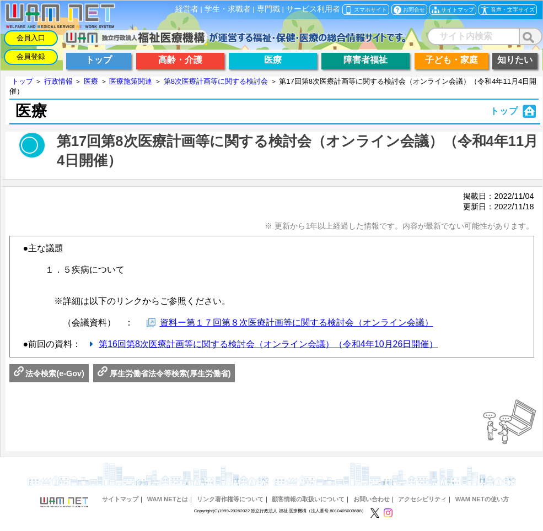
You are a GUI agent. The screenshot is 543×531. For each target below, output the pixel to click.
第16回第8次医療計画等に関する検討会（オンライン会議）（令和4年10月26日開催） (268, 344)
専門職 (268, 9)
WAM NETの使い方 (482, 499)
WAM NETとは (168, 499)
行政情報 (58, 81)
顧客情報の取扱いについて (308, 499)
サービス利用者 (313, 9)
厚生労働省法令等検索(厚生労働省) (164, 373)
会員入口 (31, 38)
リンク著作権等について (230, 499)
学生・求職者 (228, 9)
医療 (91, 81)
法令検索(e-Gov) (49, 373)
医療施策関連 (130, 81)
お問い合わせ (371, 499)
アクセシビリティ (422, 499)
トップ (22, 81)
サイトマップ (120, 499)
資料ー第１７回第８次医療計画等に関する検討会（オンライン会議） (296, 322)
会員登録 (31, 56)
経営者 (186, 9)
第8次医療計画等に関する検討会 (216, 81)
